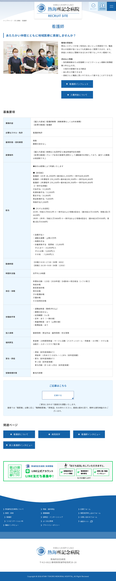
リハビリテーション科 (14, 521)
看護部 (8, 517)
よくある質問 (48, 521)
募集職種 (46, 513)
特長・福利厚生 (49, 509)
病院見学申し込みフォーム (90, 513)
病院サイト (84, 521)
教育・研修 (9, 513)
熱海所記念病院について (14, 509)
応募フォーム (85, 509)
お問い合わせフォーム (88, 517)
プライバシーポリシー (51, 525)
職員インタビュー (12, 525)
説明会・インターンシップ (53, 517)
